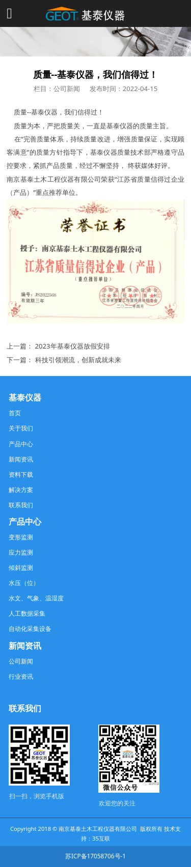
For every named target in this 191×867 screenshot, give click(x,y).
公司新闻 (21, 661)
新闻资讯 (21, 459)
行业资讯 (21, 676)
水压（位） (24, 583)
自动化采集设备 (30, 628)
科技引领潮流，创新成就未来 (78, 359)
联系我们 (21, 505)
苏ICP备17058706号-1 (95, 856)
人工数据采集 (27, 613)
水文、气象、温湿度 (36, 598)
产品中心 (21, 444)
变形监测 (21, 537)
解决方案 (21, 489)
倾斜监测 (21, 567)
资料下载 (21, 474)
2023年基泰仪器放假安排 (72, 346)
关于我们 (21, 428)
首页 (15, 413)
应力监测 (21, 552)
